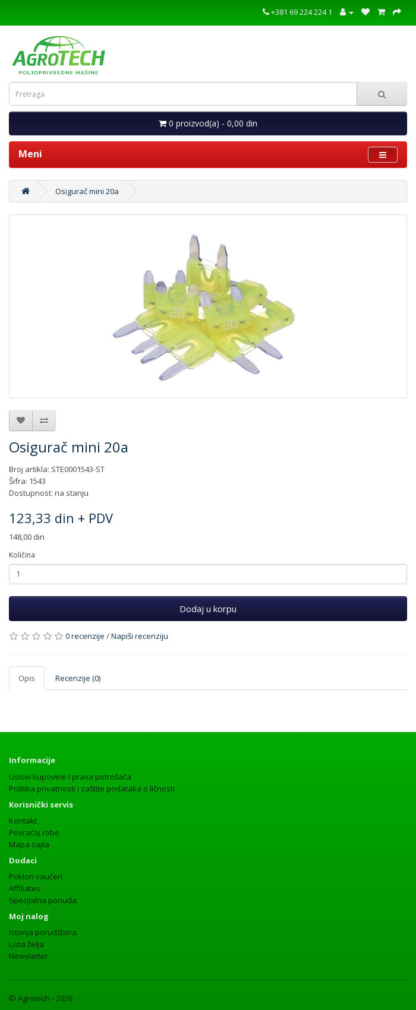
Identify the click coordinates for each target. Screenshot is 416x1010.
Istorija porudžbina (43, 932)
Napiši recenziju (139, 636)
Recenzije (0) (77, 678)
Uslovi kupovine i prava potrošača (70, 776)
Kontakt (23, 820)
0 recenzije (85, 636)
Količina (22, 555)
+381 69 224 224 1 (297, 12)
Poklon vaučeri (35, 876)
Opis (26, 678)
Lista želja (26, 944)
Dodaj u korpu (208, 609)
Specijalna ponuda (43, 900)
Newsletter (28, 956)
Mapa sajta (29, 844)
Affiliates (24, 888)
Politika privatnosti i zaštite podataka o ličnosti (92, 788)
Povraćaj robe (34, 832)
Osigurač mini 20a (87, 191)
